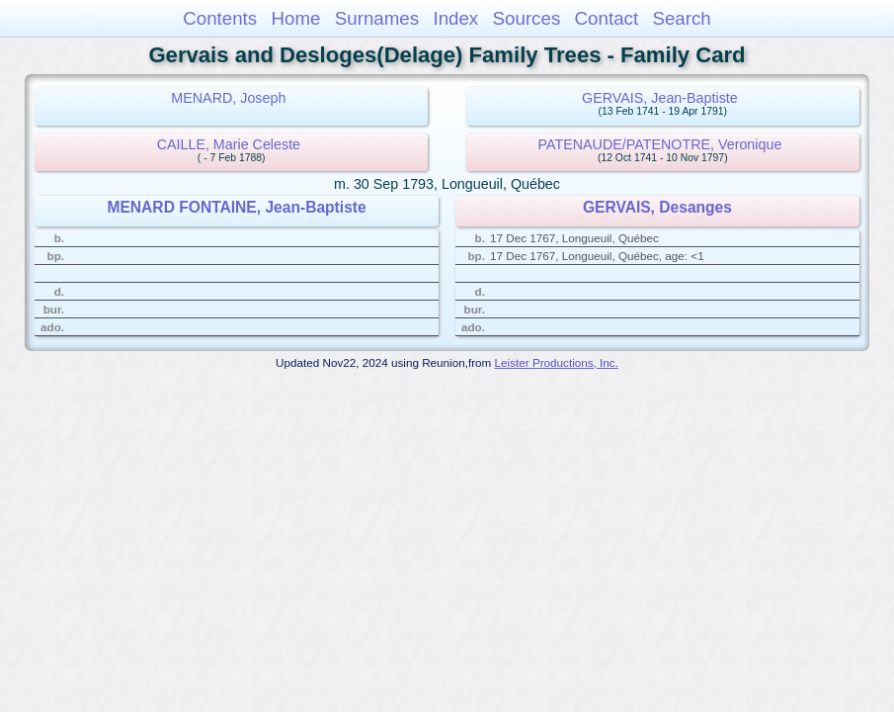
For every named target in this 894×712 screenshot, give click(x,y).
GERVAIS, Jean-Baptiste (660, 98)
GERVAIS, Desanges (657, 207)
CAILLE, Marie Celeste (228, 144)
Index (455, 18)
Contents (220, 18)
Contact (607, 18)
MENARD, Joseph (228, 98)
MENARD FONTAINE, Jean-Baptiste (236, 207)
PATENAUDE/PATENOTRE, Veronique (660, 144)
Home (295, 18)
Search (681, 18)
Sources (527, 18)
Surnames (377, 18)
